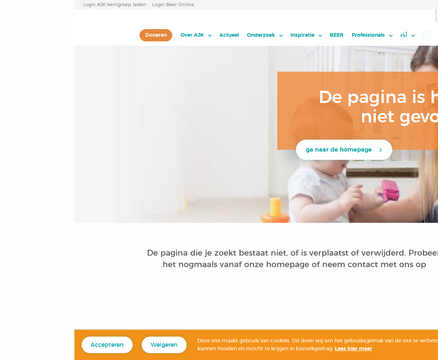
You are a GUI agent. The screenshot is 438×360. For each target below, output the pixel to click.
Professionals (293, 35)
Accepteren (32, 345)
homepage (214, 265)
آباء (329, 35)
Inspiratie (228, 35)
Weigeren (89, 345)
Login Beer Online (99, 5)
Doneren (81, 35)
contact (288, 265)
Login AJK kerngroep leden (40, 5)
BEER (262, 35)
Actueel (154, 35)
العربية (397, 16)
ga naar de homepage (264, 150)
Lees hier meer (279, 348)
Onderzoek (187, 35)
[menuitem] (333, 35)
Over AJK (117, 35)
